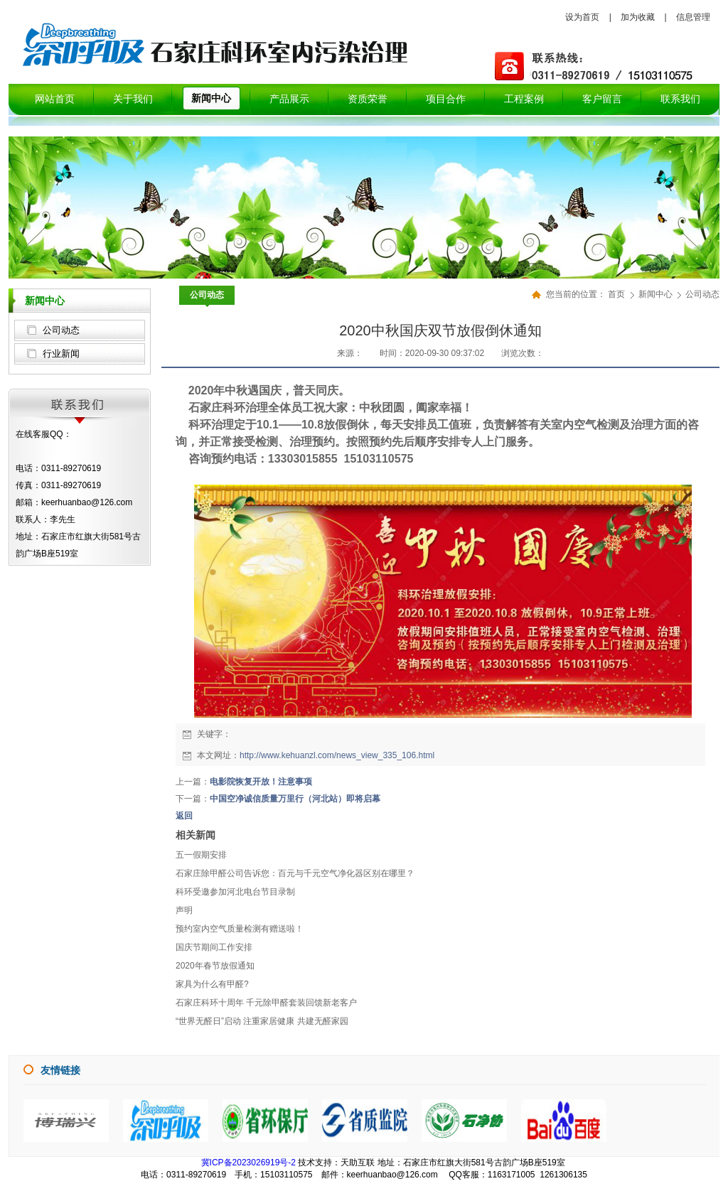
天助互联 (358, 1162)
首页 (616, 294)
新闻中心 (656, 294)
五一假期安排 (201, 855)
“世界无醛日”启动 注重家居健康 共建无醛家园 (262, 1021)
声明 (184, 910)
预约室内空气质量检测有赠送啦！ (240, 929)
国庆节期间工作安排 (214, 947)
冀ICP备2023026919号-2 (248, 1162)
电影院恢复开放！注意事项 (261, 782)
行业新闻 (61, 353)
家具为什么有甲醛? (212, 984)
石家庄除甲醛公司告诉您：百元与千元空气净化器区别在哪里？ (295, 873)
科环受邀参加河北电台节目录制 (235, 892)
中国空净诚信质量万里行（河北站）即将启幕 (295, 799)
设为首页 (582, 17)
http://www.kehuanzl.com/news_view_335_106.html (337, 755)
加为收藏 (638, 17)
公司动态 (61, 330)
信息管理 (693, 17)
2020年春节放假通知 (215, 966)
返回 (184, 816)
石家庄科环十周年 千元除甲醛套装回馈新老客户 (266, 1003)
